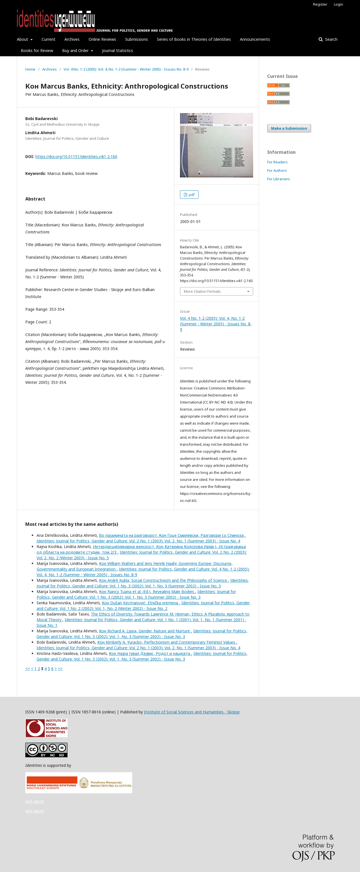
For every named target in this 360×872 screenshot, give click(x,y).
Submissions (136, 39)
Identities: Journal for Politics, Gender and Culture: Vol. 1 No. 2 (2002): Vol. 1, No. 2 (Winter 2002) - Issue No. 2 (143, 605)
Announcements (255, 39)
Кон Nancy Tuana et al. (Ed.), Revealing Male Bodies (147, 591)
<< (27, 668)
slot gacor (34, 801)
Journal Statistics (117, 50)
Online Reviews (102, 39)
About (23, 39)
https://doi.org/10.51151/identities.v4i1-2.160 (76, 156)
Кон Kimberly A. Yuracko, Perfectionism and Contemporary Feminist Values (166, 642)
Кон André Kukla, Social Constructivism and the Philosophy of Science (163, 580)
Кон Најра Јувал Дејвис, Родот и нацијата (150, 653)
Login (338, 4)
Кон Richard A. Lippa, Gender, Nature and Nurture (145, 631)
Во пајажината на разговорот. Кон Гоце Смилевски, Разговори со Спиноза (172, 535)
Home (30, 69)
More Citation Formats (202, 291)
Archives (72, 39)
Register (320, 4)
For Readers (277, 162)
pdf (191, 194)
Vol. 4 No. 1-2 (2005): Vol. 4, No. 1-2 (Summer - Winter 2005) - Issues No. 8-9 (126, 69)
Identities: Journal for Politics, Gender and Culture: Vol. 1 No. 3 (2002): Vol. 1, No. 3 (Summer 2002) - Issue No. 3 (143, 583)
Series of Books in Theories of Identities (194, 39)
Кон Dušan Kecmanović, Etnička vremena (140, 602)
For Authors (277, 170)
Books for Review (37, 50)
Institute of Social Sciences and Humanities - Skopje (192, 712)
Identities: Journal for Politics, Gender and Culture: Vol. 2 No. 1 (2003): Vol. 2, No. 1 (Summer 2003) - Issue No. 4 (138, 541)
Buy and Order (76, 50)
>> (60, 668)
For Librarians (278, 178)
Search (331, 39)
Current (48, 39)
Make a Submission (289, 128)
